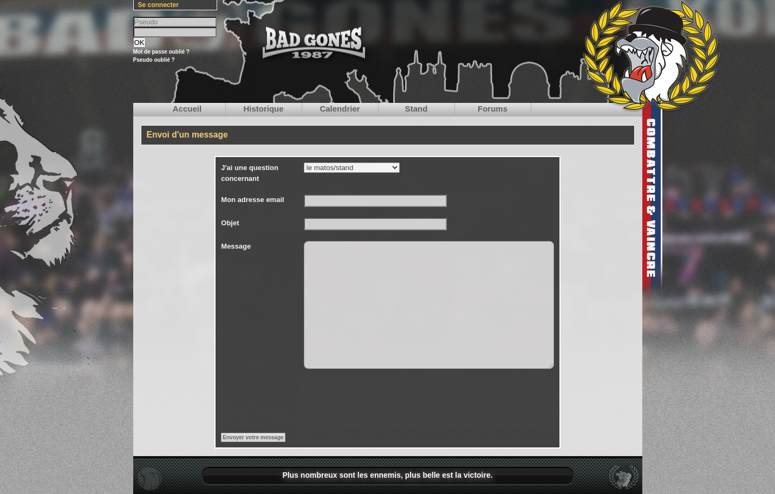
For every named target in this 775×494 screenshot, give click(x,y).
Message (236, 246)
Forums (492, 108)
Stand (416, 108)
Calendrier (340, 108)
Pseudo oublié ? (154, 60)
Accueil (187, 108)
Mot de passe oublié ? (161, 52)
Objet (230, 223)
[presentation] (386, 401)
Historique (263, 108)
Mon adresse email (252, 200)
